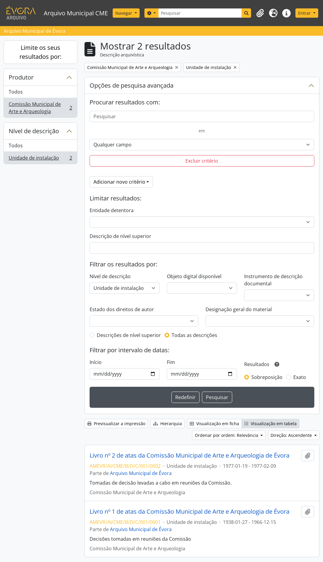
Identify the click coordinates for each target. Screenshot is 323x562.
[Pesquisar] (200, 13)
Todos (16, 92)
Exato (299, 377)
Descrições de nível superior (129, 335)
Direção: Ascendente (292, 435)
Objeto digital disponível (194, 276)
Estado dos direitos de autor (122, 309)
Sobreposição (267, 377)
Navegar (124, 13)
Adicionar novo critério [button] (119, 182)
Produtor (21, 77)
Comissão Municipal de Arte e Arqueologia (40, 108)
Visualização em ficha (214, 423)
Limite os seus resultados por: (40, 52)
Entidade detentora (112, 210)
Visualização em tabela (270, 423)
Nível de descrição (34, 131)
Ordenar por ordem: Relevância (227, 435)
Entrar (305, 13)
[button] (260, 13)
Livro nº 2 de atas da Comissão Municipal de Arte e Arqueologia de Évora (189, 455)
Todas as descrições (194, 335)
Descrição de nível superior (120, 236)
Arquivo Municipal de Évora (141, 473)
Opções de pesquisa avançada (131, 85)
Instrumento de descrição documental (273, 280)
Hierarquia (167, 423)
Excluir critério (201, 161)
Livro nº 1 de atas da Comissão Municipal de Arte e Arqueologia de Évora (189, 511)
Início (96, 362)
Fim (171, 362)
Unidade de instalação (40, 159)
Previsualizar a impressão (116, 423)
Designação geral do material (239, 309)
